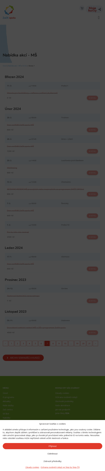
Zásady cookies (32, 467)
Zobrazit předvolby (52, 461)
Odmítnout (52, 453)
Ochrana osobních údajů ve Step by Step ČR (60, 467)
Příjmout (53, 446)
